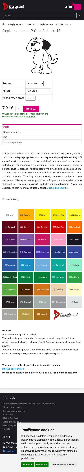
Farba (6, 90)
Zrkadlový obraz (12, 98)
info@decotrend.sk (13, 368)
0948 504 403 (10, 443)
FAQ (5, 137)
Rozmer (7, 83)
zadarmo (30, 116)
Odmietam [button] (41, 464)
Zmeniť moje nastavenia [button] (62, 464)
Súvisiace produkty (12, 142)
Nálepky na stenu (15, 24)
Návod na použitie (12, 132)
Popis (6, 127)
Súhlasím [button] (28, 464)
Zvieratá (30, 24)
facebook (9, 451)
